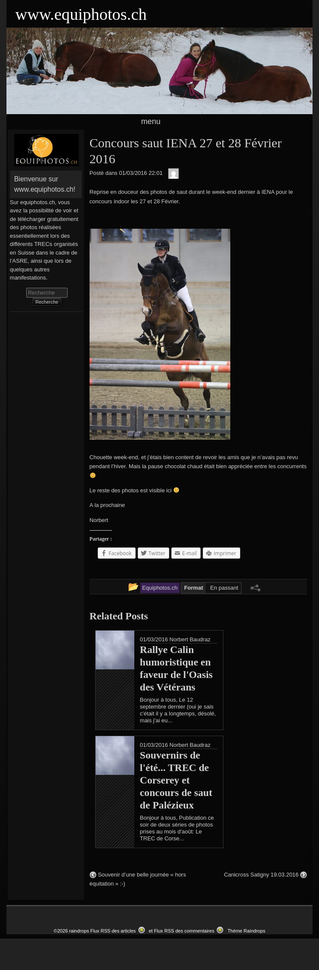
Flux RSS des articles (113, 930)
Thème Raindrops (246, 930)
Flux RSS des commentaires (184, 930)
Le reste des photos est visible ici (134, 490)
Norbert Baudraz (190, 639)
